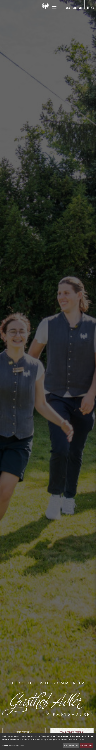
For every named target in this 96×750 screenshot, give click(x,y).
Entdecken (24, 732)
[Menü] (54, 6)
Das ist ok (86, 745)
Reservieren (73, 7)
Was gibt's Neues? (72, 732)
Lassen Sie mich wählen (13, 745)
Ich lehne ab (71, 745)
